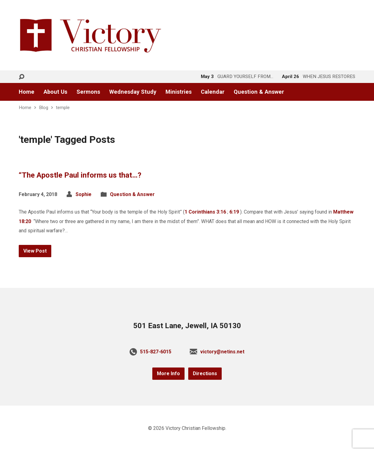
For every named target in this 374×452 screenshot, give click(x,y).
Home (26, 92)
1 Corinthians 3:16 (205, 212)
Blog (43, 107)
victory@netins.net (222, 352)
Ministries (179, 92)
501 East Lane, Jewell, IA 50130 (187, 325)
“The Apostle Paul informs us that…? (80, 175)
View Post (35, 251)
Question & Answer (259, 92)
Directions (205, 373)
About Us (55, 92)
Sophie (84, 194)
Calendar (212, 92)
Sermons (88, 92)
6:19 (234, 212)
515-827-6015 (155, 352)
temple (63, 107)
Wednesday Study (132, 92)
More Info (168, 373)
